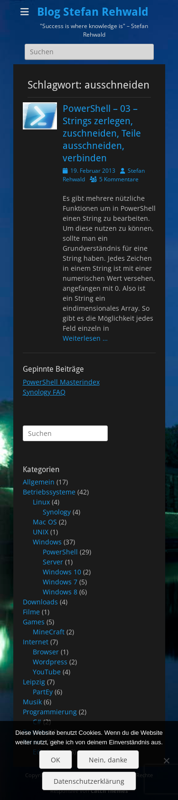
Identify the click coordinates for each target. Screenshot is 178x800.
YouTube (47, 671)
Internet (35, 641)
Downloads (40, 601)
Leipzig (34, 681)
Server (53, 561)
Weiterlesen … (85, 338)
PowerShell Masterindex (61, 381)
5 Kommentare (119, 179)
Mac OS (45, 521)
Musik (32, 701)
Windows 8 (60, 591)
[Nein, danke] (166, 760)
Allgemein (39, 481)
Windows (47, 541)
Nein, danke (108, 759)
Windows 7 (60, 581)
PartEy (43, 691)
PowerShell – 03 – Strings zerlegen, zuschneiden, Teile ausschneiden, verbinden (102, 133)
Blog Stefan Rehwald (93, 12)
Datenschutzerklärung (89, 781)
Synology (57, 511)
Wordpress (50, 661)
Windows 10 (62, 571)
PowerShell (60, 551)
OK (55, 759)
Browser (46, 651)
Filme (31, 611)
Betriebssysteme (49, 491)
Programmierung (50, 711)
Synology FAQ (44, 391)
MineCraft (49, 631)
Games (34, 621)
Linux (41, 501)
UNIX (40, 531)
